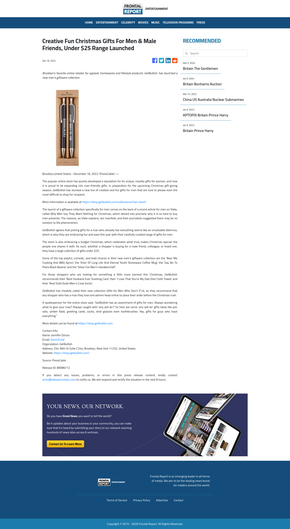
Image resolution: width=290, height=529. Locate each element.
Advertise (162, 500)
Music (155, 22)
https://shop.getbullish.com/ (72, 353)
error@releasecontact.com (59, 379)
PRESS (201, 22)
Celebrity (128, 22)
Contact (178, 500)
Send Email (58, 339)
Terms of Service (117, 500)
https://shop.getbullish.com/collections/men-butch (114, 202)
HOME (89, 22)
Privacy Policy (141, 500)
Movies (143, 22)
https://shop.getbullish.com (95, 323)
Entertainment (107, 22)
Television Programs (178, 22)
